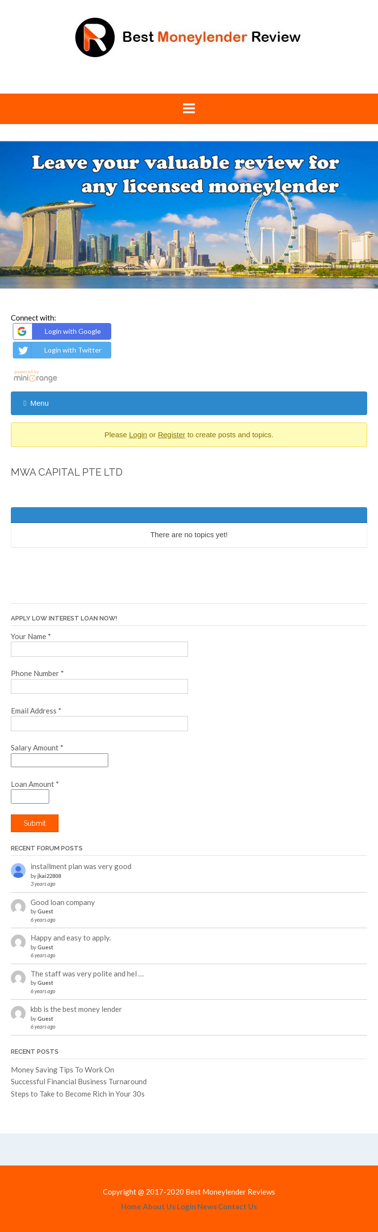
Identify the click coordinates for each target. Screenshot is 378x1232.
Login (138, 434)
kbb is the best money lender (76, 1009)
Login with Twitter (58, 350)
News (207, 1206)
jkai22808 (49, 876)
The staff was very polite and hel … (87, 973)
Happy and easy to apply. (71, 937)
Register (172, 434)
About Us (159, 1206)
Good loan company (63, 902)
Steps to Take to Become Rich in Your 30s (78, 1093)
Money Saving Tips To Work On (62, 1069)
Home (131, 1206)
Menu (36, 403)
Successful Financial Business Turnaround (79, 1081)
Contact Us (237, 1206)
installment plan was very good (81, 866)
